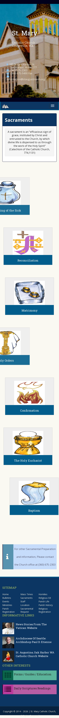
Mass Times (26, 594)
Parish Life (44, 601)
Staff (22, 601)
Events (5, 601)
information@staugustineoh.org (26, 79)
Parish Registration (8, 610)
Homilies (43, 594)
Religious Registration (45, 610)
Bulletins (6, 597)
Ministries (7, 605)
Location (24, 605)
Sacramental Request (26, 610)
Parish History (46, 605)
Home (5, 594)
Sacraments (26, 597)
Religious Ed (45, 597)
